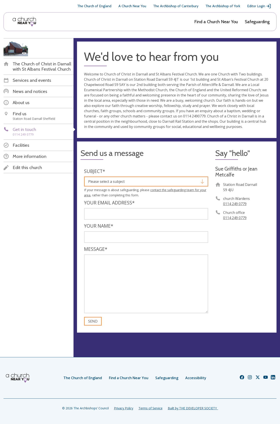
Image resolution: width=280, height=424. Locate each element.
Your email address (109, 202)
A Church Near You (132, 6)
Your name (98, 226)
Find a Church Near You (216, 21)
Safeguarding (257, 21)
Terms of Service (150, 408)
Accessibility (195, 377)
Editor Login (259, 6)
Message (95, 249)
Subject (94, 171)
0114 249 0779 (235, 203)
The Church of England (94, 6)
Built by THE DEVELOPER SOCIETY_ (193, 408)
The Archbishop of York (222, 6)
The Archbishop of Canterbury (175, 6)
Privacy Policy (123, 408)
